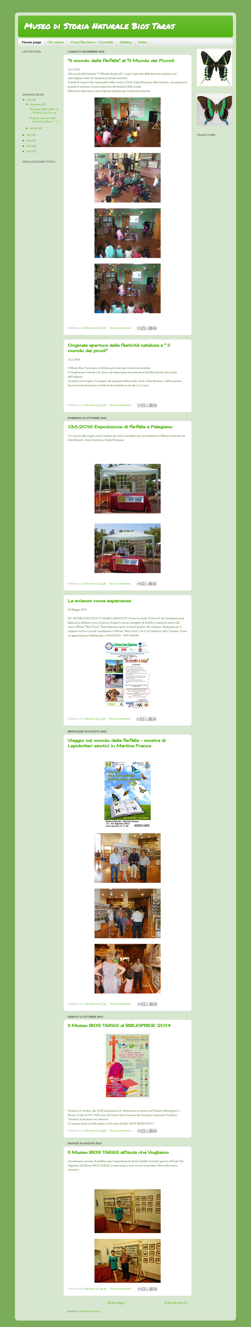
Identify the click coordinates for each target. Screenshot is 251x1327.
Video (142, 42)
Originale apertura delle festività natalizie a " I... (43, 119)
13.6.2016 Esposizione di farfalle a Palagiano (120, 426)
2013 (29, 146)
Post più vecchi (176, 1302)
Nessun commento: (120, 328)
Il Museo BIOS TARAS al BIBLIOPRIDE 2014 (119, 1025)
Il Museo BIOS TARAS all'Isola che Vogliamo (118, 1152)
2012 (29, 151)
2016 (29, 100)
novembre (36, 104)
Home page (31, 42)
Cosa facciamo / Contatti (92, 42)
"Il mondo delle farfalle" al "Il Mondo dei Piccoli (121, 60)
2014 (29, 141)
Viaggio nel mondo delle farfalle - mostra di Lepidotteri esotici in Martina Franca (117, 743)
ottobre (34, 128)
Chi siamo (55, 42)
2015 (29, 135)
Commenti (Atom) (90, 1311)
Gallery (125, 42)
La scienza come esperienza (99, 600)
